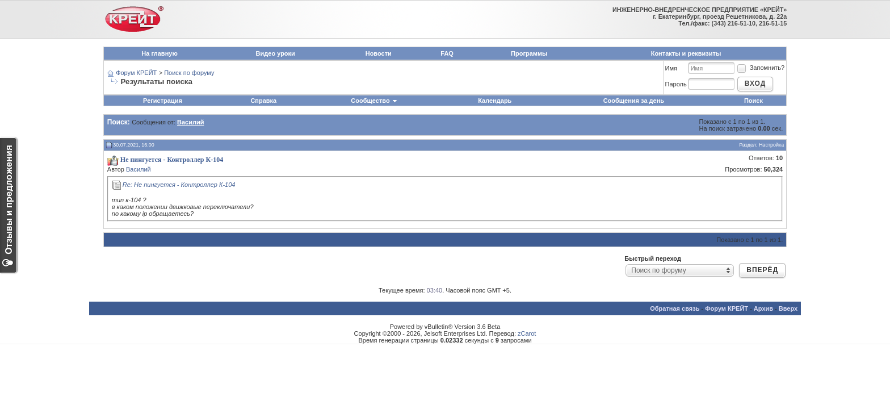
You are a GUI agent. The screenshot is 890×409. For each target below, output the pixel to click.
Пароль (676, 84)
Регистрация (162, 100)
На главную (159, 53)
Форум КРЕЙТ (136, 72)
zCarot (527, 333)
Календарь (494, 100)
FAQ (447, 53)
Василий (138, 169)
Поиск (753, 100)
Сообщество (374, 100)
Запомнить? (760, 67)
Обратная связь (674, 308)
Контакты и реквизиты (686, 53)
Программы (529, 53)
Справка (263, 100)
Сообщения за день (633, 100)
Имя (671, 68)
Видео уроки (275, 53)
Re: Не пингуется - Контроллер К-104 (179, 184)
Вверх (788, 308)
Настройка (771, 145)
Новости (379, 53)
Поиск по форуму (189, 72)
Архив (763, 308)
